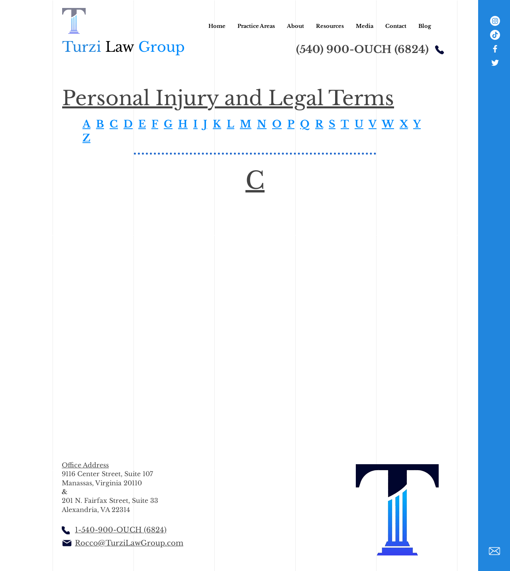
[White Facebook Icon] (495, 49)
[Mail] (67, 543)
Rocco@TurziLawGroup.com (129, 543)
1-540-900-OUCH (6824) (121, 530)
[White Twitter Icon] (495, 63)
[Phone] (439, 49)
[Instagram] (495, 21)
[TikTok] (495, 35)
